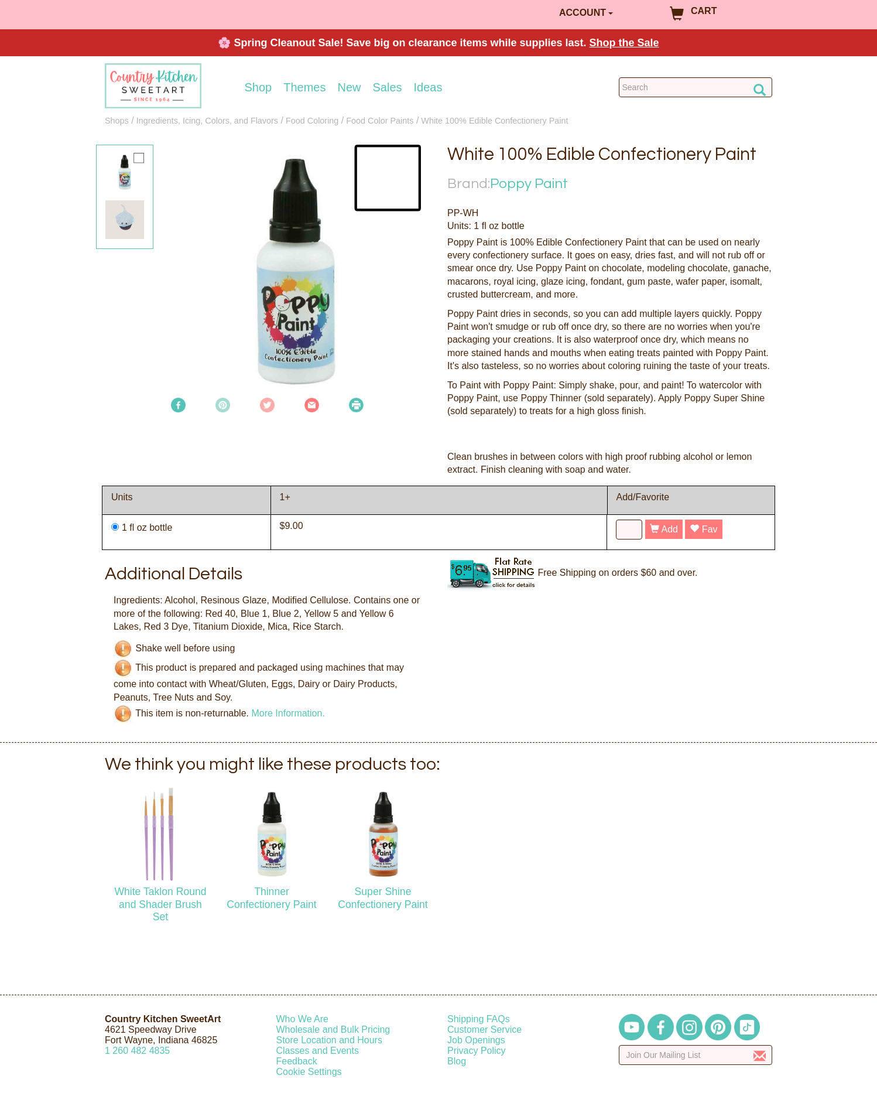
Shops (117, 120)
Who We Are (302, 1019)
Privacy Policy (476, 1051)
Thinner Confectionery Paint (272, 898)
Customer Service (484, 1029)
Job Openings (476, 1040)
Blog (456, 1061)
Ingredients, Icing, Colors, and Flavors (207, 120)
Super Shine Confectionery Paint (383, 898)
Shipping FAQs (478, 1019)
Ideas (428, 87)
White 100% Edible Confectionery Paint (494, 120)
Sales (387, 87)
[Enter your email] (696, 1055)
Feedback (296, 1061)
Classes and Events (317, 1051)
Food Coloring (312, 120)
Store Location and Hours (329, 1040)
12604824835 (137, 1051)
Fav (703, 529)
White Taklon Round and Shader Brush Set (160, 904)
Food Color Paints (379, 120)
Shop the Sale (624, 43)
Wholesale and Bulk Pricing (333, 1029)
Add (664, 529)
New (349, 87)
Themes (304, 87)
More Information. (287, 713)
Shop (258, 87)
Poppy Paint (529, 183)
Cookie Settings (309, 1072)
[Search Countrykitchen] (696, 87)
